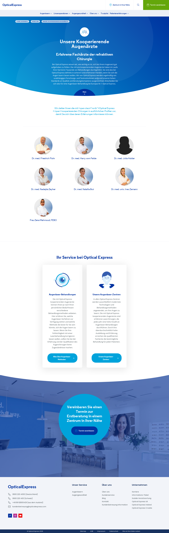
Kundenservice (108, 495)
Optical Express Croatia (142, 508)
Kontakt (105, 501)
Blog (104, 498)
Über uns (94, 13)
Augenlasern (46, 13)
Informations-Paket (140, 495)
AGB (91, 531)
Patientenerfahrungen (119, 13)
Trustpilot (104, 13)
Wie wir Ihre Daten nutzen (131, 531)
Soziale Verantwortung (141, 498)
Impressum (101, 531)
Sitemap (83, 531)
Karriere (135, 492)
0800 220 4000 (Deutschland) (25, 494)
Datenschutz (114, 531)
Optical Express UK (140, 501)
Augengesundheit (80, 13)
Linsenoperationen (62, 13)
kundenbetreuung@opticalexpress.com (29, 506)
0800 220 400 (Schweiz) (22, 498)
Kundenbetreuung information (115, 505)
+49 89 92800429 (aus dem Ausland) (27, 502)
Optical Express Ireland (142, 505)
